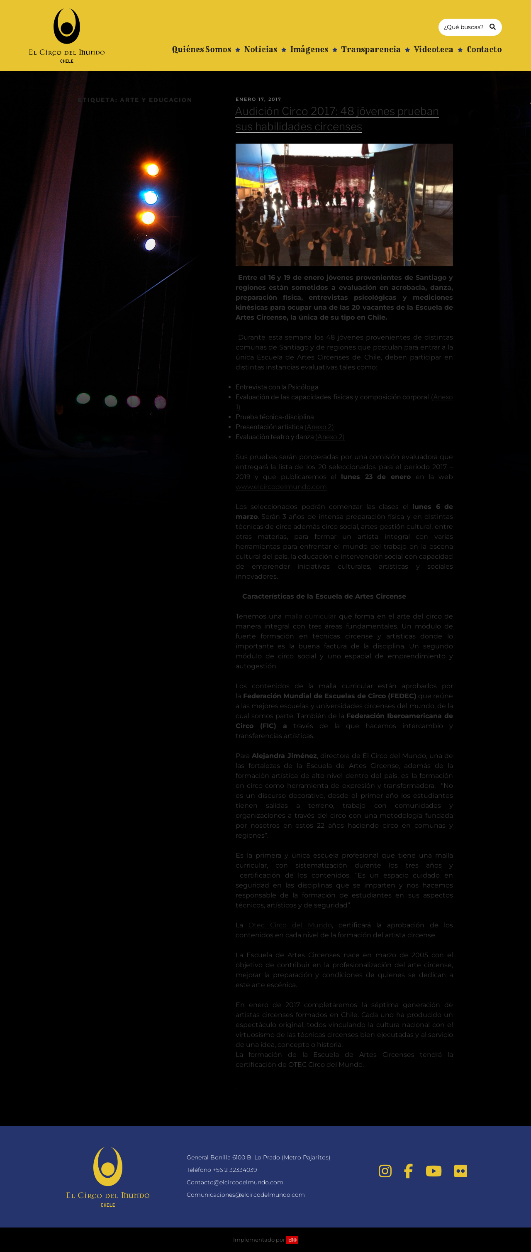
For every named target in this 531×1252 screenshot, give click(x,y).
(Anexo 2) (319, 427)
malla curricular (310, 616)
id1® (292, 1240)
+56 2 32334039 (235, 1170)
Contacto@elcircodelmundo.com (235, 1182)
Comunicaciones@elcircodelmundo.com (246, 1194)
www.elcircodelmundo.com (281, 487)
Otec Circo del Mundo (290, 925)
